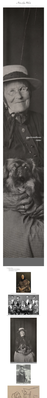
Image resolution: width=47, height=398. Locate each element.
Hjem (10, 5)
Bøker (20, 5)
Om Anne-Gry (15, 5)
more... (36, 5)
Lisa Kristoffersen (30, 5)
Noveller (24, 5)
